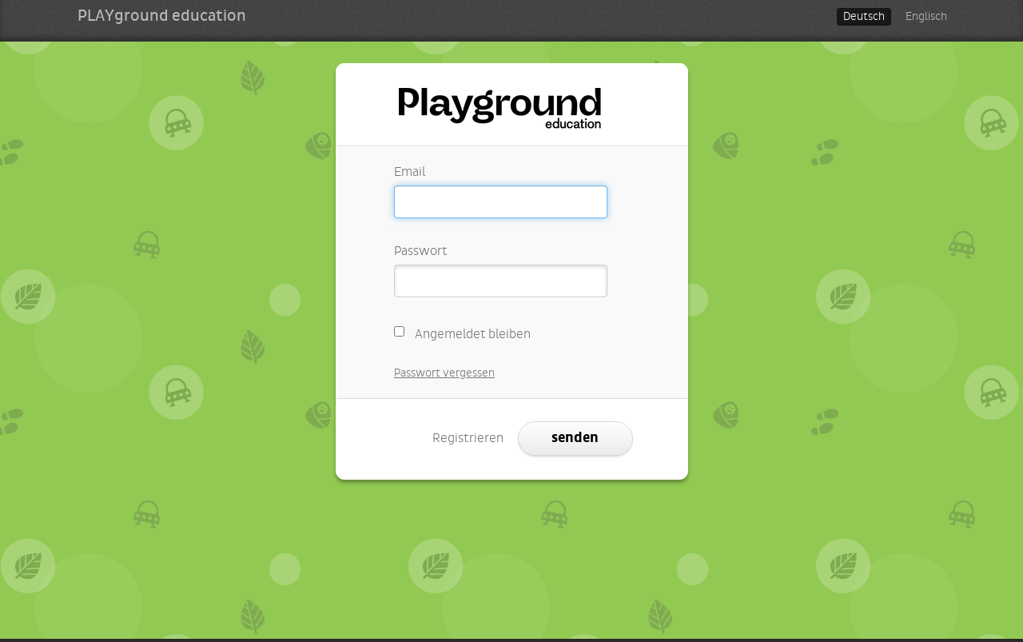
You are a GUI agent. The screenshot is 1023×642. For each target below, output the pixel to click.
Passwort (421, 251)
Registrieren (468, 438)
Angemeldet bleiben (462, 332)
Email (409, 171)
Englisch (926, 16)
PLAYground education (162, 16)
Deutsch (864, 16)
